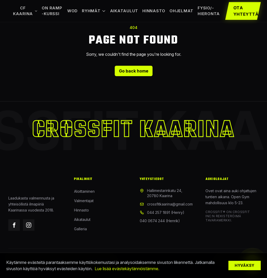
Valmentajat (84, 200)
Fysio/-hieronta (209, 10)
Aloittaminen (84, 191)
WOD (72, 10)
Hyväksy (244, 265)
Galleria (80, 229)
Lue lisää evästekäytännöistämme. (127, 268)
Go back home (133, 71)
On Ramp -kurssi (52, 10)
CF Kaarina (25, 10)
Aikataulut (124, 10)
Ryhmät (94, 10)
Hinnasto (153, 10)
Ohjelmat (181, 10)
